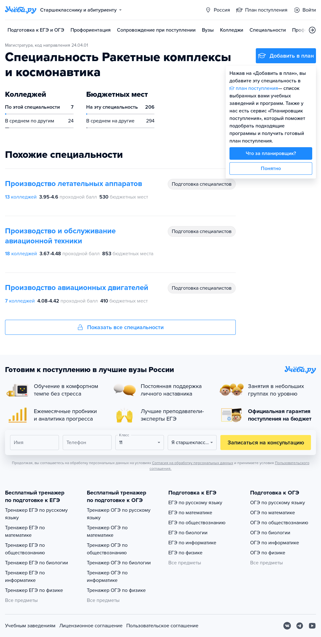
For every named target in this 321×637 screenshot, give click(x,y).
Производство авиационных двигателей (76, 287)
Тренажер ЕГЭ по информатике (25, 576)
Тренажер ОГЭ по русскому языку (118, 514)
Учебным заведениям (30, 626)
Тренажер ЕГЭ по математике (25, 531)
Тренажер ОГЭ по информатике (107, 576)
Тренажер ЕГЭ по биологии (36, 563)
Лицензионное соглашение (91, 626)
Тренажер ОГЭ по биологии (119, 563)
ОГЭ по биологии (270, 533)
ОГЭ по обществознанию (279, 523)
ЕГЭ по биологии (188, 533)
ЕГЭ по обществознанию (196, 523)
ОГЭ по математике (272, 513)
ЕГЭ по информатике (192, 543)
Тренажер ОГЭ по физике (116, 590)
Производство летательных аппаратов (73, 183)
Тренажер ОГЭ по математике (107, 531)
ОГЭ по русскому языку (277, 503)
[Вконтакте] (287, 625)
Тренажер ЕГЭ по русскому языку (36, 514)
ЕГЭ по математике (190, 513)
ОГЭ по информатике (274, 543)
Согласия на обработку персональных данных (192, 463)
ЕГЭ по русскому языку (195, 503)
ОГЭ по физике (267, 553)
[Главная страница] (20, 10)
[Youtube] (312, 625)
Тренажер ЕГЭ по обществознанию (25, 549)
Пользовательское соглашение (162, 626)
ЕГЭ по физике (185, 553)
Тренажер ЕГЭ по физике (34, 590)
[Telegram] (299, 625)
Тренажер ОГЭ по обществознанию (107, 549)
